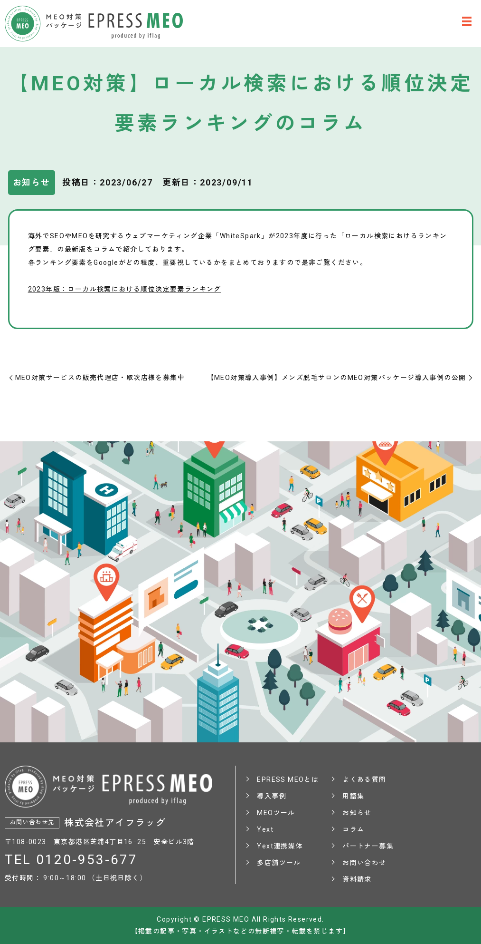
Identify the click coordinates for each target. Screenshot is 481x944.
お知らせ (357, 813)
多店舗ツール (279, 862)
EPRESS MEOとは (288, 779)
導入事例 (271, 796)
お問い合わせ (364, 862)
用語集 (353, 796)
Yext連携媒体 (279, 846)
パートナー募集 (368, 846)
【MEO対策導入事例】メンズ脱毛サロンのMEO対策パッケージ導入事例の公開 (336, 377)
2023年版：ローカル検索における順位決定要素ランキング (124, 289)
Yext (265, 829)
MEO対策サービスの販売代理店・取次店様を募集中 (100, 377)
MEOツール (276, 813)
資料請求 (357, 879)
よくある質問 (364, 779)
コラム (353, 829)
